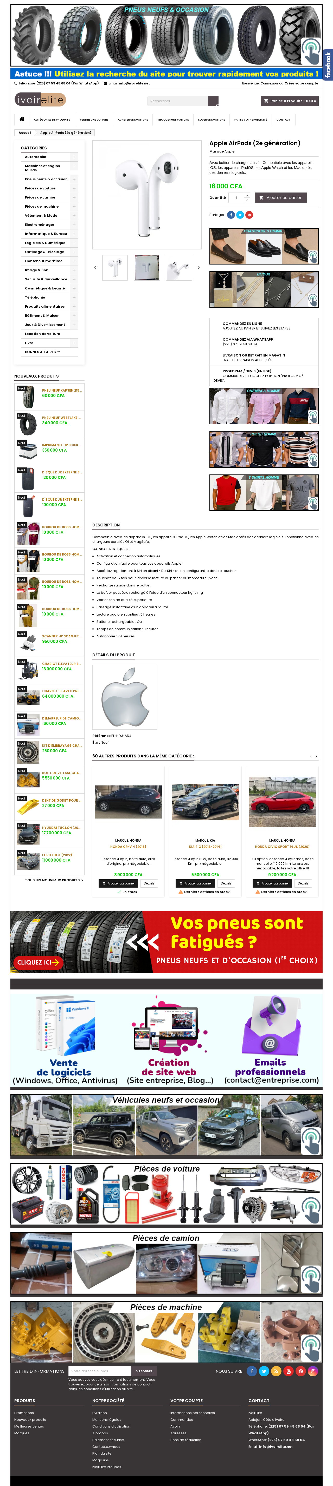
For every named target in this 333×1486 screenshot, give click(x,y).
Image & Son (36, 270)
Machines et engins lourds (42, 168)
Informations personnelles (192, 1412)
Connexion (269, 83)
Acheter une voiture (133, 120)
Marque (216, 151)
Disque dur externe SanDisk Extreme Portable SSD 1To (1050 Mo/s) (62, 472)
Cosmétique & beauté (45, 288)
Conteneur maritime (43, 261)
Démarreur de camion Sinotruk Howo (62, 718)
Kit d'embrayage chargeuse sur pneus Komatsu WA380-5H (62, 745)
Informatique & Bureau (46, 233)
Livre (29, 342)
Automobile (35, 156)
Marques (21, 1433)
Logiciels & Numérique (45, 242)
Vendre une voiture (94, 120)
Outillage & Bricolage (44, 251)
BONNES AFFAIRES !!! (42, 351)
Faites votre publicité (250, 120)
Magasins (100, 1460)
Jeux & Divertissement (45, 324)
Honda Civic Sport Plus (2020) (282, 846)
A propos (100, 1433)
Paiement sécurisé (108, 1439)
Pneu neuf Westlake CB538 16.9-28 (62, 417)
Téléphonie (35, 297)
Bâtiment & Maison (42, 315)
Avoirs (175, 1426)
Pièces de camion (40, 197)
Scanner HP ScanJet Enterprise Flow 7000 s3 (62, 636)
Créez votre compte (301, 83)
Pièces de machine (42, 206)
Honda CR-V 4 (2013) (128, 846)
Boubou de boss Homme (62, 527)
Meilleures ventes (29, 1426)
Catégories (34, 148)
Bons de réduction (185, 1439)
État (96, 742)
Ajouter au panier (280, 198)
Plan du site (102, 1453)
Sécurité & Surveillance (46, 279)
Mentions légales (106, 1419)
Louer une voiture (211, 120)
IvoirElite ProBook (106, 1466)
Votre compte (186, 1401)
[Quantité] (236, 198)
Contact (284, 120)
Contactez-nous (106, 1446)
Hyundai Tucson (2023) (62, 827)
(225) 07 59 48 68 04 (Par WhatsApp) (67, 83)
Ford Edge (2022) (57, 855)
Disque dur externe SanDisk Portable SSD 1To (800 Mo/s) (62, 499)
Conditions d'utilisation (111, 1426)
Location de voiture (42, 333)
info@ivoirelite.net (134, 83)
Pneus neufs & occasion (46, 179)
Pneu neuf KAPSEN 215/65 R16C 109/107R (62, 390)
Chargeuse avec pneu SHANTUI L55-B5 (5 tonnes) (62, 691)
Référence (101, 736)
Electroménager (39, 224)
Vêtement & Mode (41, 215)
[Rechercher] (183, 101)
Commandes (181, 1419)
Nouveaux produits (36, 376)
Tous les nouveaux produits (55, 880)
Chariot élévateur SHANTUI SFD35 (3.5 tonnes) (62, 663)
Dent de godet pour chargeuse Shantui (62, 800)
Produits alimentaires (45, 306)
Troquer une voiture (173, 120)
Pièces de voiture (40, 188)
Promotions (24, 1412)
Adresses (178, 1433)
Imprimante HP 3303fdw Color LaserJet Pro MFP (62, 445)
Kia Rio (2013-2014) (205, 846)
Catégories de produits (52, 120)
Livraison (99, 1412)
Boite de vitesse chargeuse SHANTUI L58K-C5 (62, 773)
